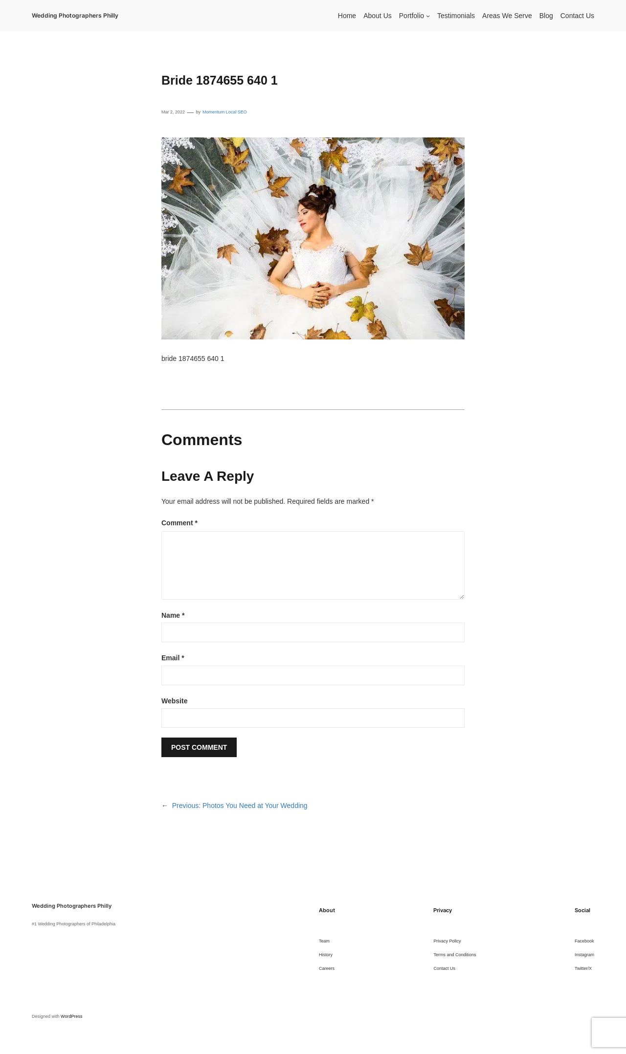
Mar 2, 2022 (173, 112)
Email (172, 658)
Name (172, 615)
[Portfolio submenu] (428, 16)
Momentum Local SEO (224, 112)
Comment (179, 523)
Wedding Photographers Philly (75, 15)
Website (174, 701)
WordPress (71, 1016)
